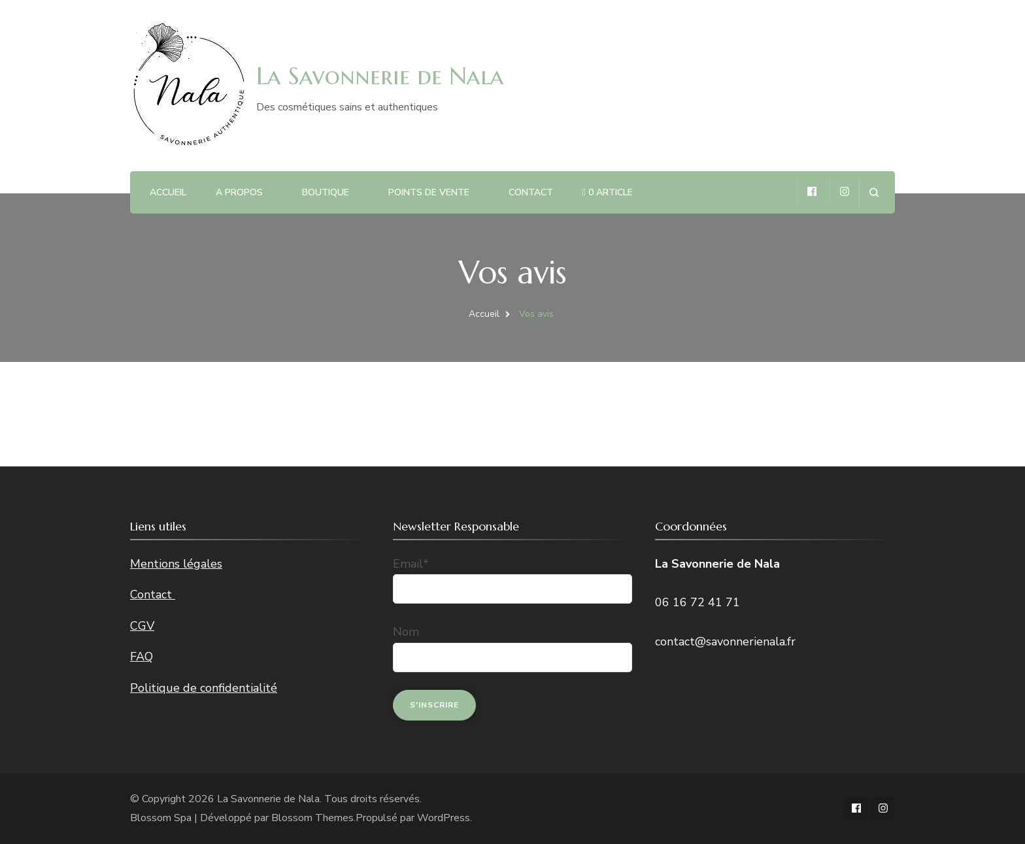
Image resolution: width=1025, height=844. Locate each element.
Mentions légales (176, 564)
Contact (531, 192)
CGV (142, 626)
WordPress (443, 818)
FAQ (141, 656)
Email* (411, 564)
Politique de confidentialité (203, 688)
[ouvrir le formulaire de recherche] (873, 192)
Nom (406, 632)
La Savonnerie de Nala (380, 76)
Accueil (168, 192)
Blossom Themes (312, 818)
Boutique (325, 192)
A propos (239, 192)
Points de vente (428, 192)
